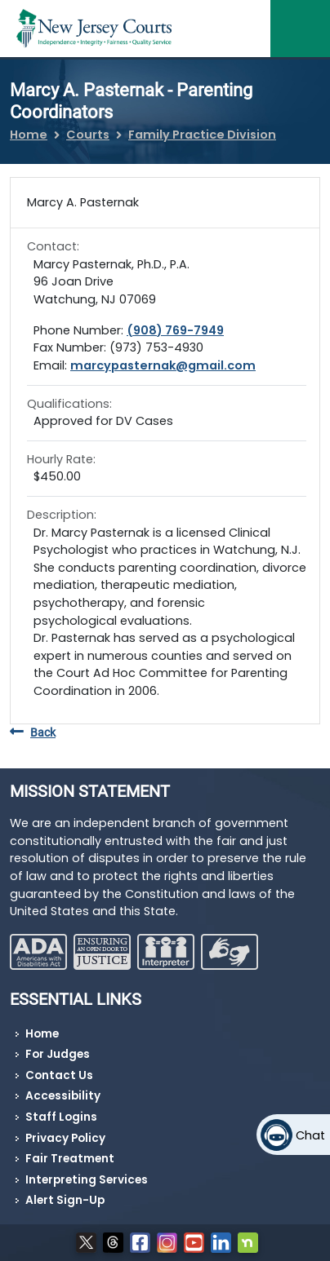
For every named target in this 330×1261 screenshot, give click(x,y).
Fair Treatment (69, 1158)
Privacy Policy (65, 1138)
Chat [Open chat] (310, 1135)
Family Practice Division (202, 134)
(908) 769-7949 (175, 330)
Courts (87, 134)
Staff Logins (61, 1117)
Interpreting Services (86, 1180)
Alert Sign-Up (65, 1200)
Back (33, 733)
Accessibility (62, 1096)
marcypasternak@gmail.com (163, 365)
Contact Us (59, 1075)
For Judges (57, 1054)
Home (28, 134)
